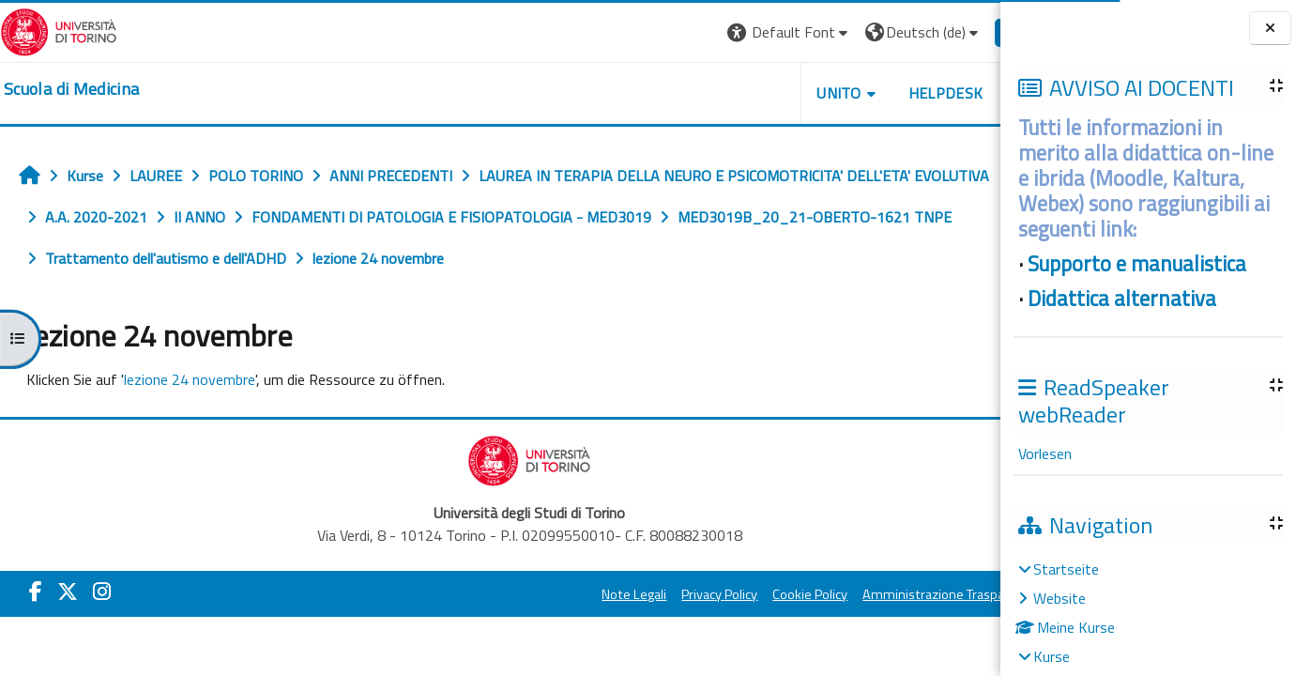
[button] (730, 32)
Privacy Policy (661, 594)
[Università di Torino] (58, 30)
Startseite (1066, 569)
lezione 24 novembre (189, 379)
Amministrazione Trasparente (891, 594)
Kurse (1051, 656)
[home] (71, 89)
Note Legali (575, 594)
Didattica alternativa (1122, 299)
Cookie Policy (751, 594)
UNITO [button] (780, 93)
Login (968, 32)
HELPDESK (886, 93)
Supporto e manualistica (1137, 264)
